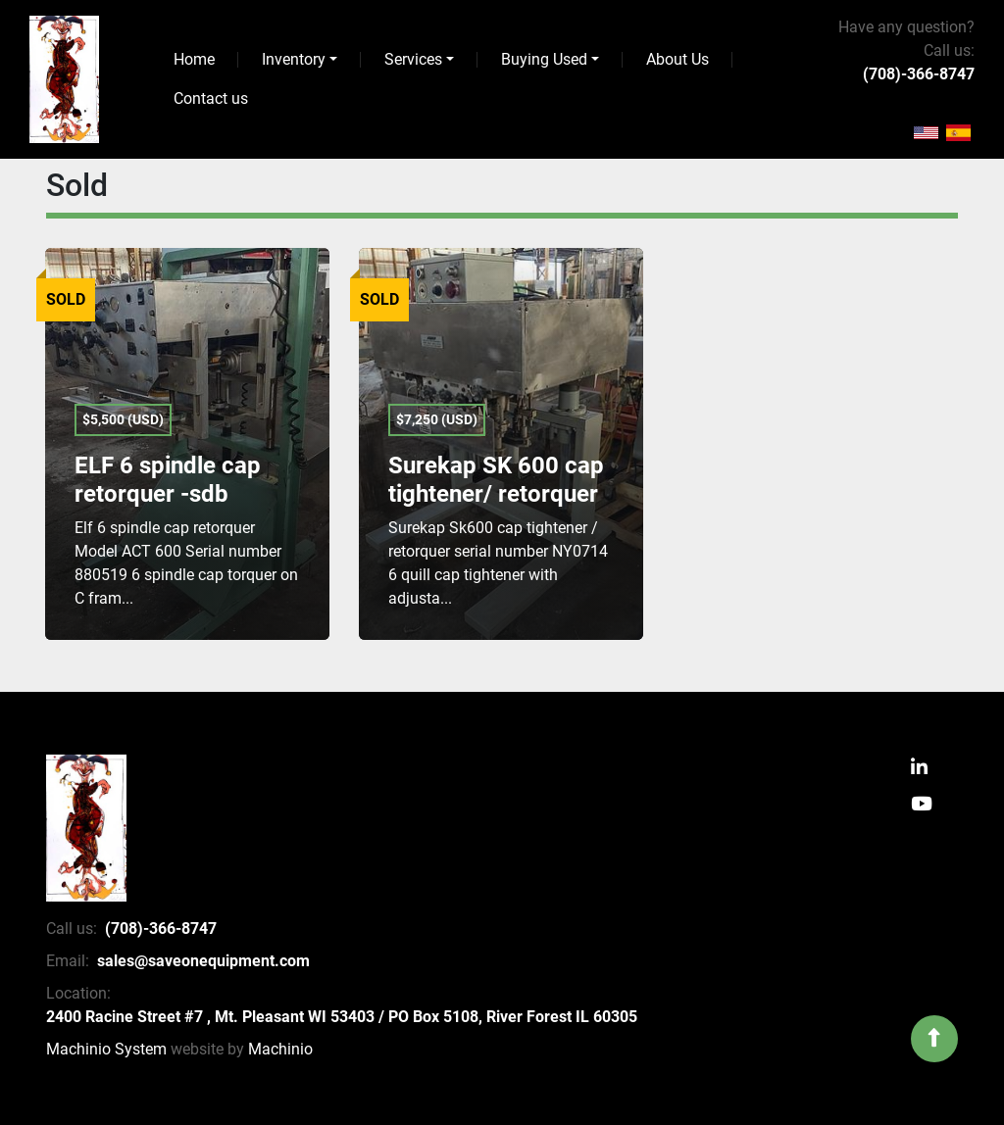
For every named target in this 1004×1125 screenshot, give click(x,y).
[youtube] (921, 805)
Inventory (294, 59)
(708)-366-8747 (919, 74)
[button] (299, 59)
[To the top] (934, 1038)
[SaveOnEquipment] (86, 828)
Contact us (211, 98)
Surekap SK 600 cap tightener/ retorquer (496, 480)
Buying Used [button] (544, 59)
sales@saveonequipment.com (203, 961)
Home (194, 59)
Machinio (280, 1049)
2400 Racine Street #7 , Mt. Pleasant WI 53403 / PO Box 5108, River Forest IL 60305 (341, 1016)
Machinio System (106, 1049)
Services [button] (413, 59)
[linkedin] (919, 769)
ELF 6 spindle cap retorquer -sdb (168, 480)
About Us (677, 59)
